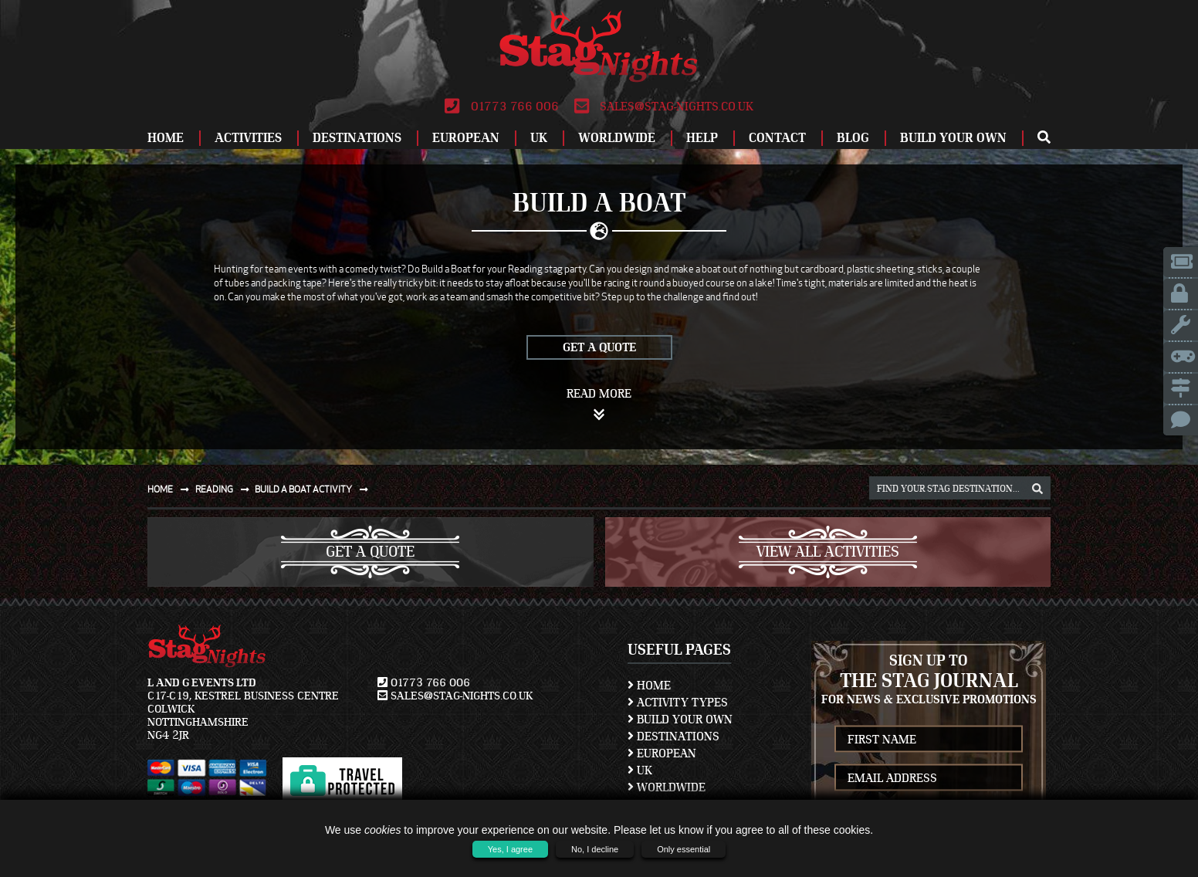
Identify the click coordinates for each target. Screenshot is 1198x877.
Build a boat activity (314, 489)
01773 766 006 (501, 106)
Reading (225, 489)
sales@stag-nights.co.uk (663, 106)
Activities (248, 137)
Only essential (683, 849)
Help (702, 137)
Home (165, 137)
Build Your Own (953, 137)
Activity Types (678, 702)
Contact (777, 137)
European (465, 137)
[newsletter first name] (928, 739)
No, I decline (594, 849)
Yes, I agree (510, 849)
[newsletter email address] (928, 777)
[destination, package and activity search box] (960, 487)
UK (538, 137)
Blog (853, 137)
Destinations (357, 137)
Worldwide (616, 137)
